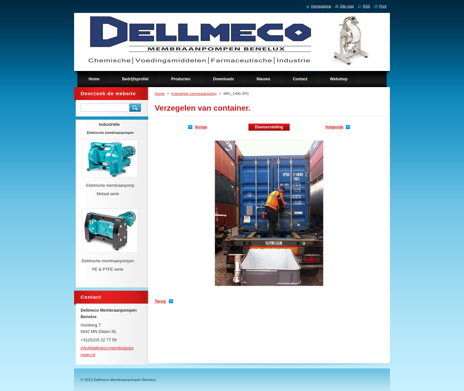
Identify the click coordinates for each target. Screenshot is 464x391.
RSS (366, 6)
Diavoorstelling (269, 127)
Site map (347, 6)
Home (160, 93)
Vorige (201, 127)
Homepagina (321, 6)
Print (382, 6)
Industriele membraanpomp (194, 93)
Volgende (334, 127)
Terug (160, 301)
